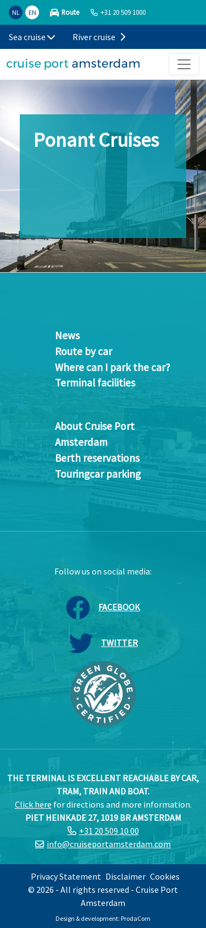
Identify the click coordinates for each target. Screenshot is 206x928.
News (67, 335)
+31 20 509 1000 (123, 12)
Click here (33, 804)
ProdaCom (136, 918)
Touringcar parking (98, 473)
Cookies (165, 876)
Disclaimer (125, 876)
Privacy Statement (66, 876)
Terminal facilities (95, 382)
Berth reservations (97, 458)
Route (70, 12)
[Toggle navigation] (184, 64)
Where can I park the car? (112, 367)
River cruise (99, 36)
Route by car (83, 351)
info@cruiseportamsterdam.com (109, 843)
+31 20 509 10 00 (109, 830)
